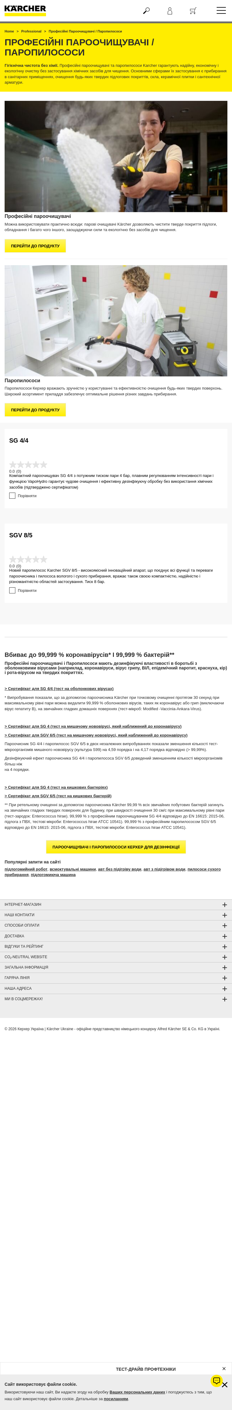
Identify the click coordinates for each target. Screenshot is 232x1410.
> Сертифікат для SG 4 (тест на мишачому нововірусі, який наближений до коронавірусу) (93, 726)
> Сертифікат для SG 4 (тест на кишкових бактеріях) (56, 787)
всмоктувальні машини (73, 869)
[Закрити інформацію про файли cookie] (224, 1384)
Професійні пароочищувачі (38, 216)
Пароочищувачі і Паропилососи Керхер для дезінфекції (116, 847)
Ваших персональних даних (137, 1392)
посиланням (116, 1399)
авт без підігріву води (119, 869)
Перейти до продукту (35, 246)
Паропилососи (22, 380)
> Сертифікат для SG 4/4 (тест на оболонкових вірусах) (59, 688)
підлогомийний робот (26, 869)
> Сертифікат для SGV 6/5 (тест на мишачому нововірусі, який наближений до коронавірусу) (96, 735)
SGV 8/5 (21, 535)
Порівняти (27, 496)
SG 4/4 (18, 440)
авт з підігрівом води (164, 869)
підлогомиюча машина (53, 874)
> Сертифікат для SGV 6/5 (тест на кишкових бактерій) (58, 796)
